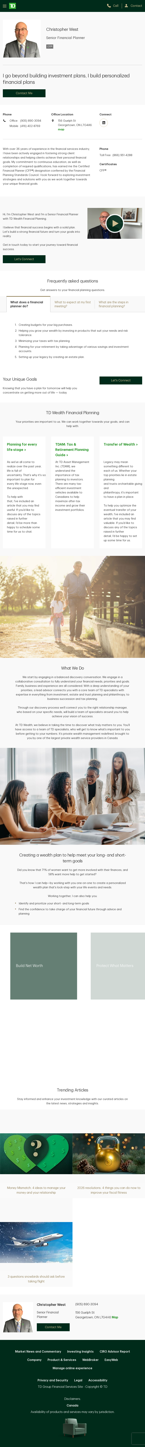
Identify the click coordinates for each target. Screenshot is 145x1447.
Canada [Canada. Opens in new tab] (72, 1405)
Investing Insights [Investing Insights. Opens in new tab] (80, 1351)
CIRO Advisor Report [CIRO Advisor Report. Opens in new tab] (115, 1351)
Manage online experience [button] (72, 1368)
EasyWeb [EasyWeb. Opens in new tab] (111, 1359)
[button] (114, 223)
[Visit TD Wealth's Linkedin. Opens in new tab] (103, 123)
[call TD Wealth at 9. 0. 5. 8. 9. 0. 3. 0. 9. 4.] (114, 6)
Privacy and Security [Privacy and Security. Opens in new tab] (53, 1380)
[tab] (28, 304)
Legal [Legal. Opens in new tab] (78, 1380)
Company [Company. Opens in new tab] (34, 1359)
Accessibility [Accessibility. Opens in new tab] (97, 1380)
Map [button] (115, 1317)
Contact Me (24, 93)
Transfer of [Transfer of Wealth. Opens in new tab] (121, 444)
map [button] (61, 129)
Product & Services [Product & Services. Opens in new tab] (62, 1359)
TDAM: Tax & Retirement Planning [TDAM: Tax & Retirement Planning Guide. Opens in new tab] (72, 450)
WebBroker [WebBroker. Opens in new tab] (90, 1359)
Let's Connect (24, 259)
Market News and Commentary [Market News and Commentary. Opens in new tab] (38, 1351)
